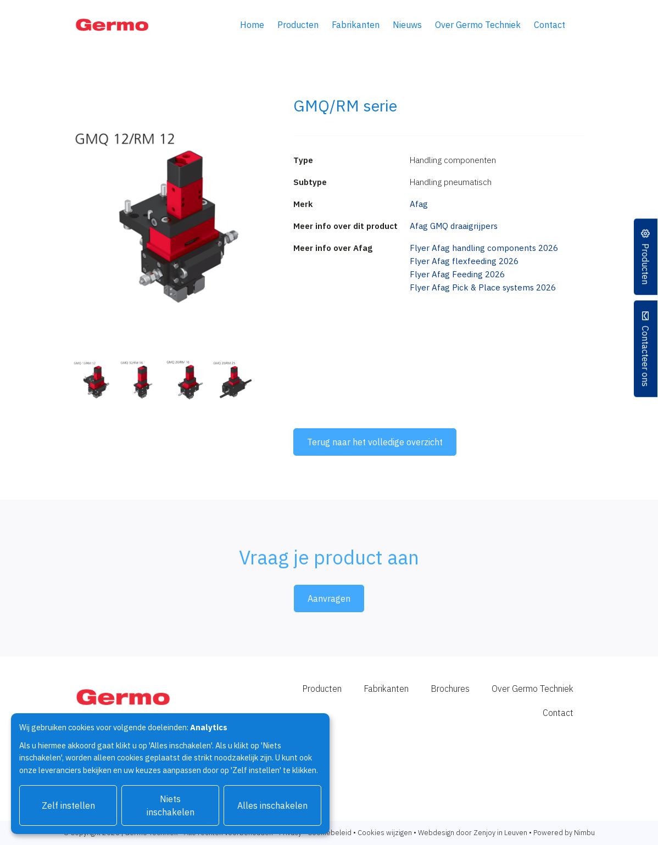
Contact (549, 24)
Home (252, 24)
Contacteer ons (645, 355)
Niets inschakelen (170, 805)
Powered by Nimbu (564, 832)
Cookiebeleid (330, 832)
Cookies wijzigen (385, 832)
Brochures (450, 688)
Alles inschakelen (272, 805)
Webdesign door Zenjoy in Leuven (472, 832)
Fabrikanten (356, 24)
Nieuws (407, 24)
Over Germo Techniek (478, 24)
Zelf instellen (68, 805)
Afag (419, 204)
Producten (298, 24)
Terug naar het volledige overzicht (375, 442)
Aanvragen (329, 598)
